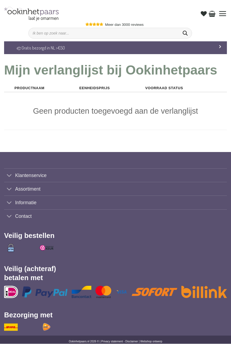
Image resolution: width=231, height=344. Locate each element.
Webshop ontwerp (151, 341)
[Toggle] (9, 176)
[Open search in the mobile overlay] (110, 33)
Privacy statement (112, 341)
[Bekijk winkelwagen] (212, 13)
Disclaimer (131, 341)
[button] (222, 13)
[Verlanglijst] (204, 13)
